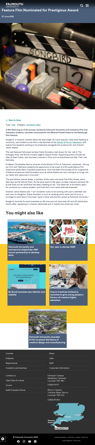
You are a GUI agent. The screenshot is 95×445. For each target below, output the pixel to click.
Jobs (51, 358)
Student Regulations (67, 440)
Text (13, 125)
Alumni (9, 385)
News (51, 353)
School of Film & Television (69, 142)
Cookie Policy (71, 437)
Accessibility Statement (60, 437)
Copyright (78, 437)
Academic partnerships (16, 368)
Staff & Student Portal (15, 390)
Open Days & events (15, 380)
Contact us (10, 375)
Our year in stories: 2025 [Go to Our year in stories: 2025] (68, 240)
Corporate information (59, 368)
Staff (51, 363)
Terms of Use (77, 440)
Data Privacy (85, 437)
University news (33, 125)
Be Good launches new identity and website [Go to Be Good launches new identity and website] (26, 285)
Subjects (10, 358)
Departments (11, 363)
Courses (9, 353)
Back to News (14, 120)
